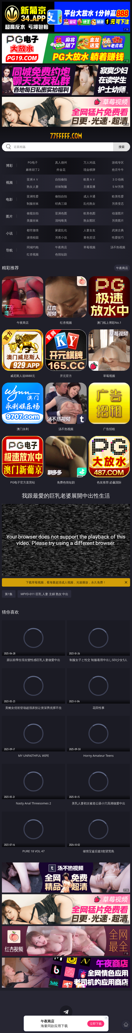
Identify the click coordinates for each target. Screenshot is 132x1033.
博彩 (9, 165)
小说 (9, 233)
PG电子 (33, 162)
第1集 (9, 594)
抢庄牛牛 (118, 170)
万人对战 (89, 162)
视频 (9, 182)
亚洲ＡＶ (33, 179)
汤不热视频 (117, 247)
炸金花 (61, 170)
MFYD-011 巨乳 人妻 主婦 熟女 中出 (44, 594)
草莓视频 (89, 247)
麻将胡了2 (32, 170)
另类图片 (118, 220)
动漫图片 (118, 213)
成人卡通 (89, 196)
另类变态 (118, 203)
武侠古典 (118, 230)
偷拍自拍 (61, 196)
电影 (9, 199)
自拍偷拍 (61, 179)
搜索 (122, 147)
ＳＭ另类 (118, 187)
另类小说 (61, 237)
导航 (9, 250)
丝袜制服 (61, 187)
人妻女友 (89, 230)
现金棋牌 (89, 170)
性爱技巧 (118, 237)
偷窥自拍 (33, 213)
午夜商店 (61, 247)
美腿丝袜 (33, 220)
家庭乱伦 (61, 230)
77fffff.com (66, 136)
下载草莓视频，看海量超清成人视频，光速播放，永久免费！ (77, 582)
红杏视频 (33, 254)
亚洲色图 (61, 213)
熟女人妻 (33, 187)
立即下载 (96, 1024)
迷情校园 (33, 237)
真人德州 (61, 162)
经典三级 (61, 203)
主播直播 (89, 187)
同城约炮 (33, 247)
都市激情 (33, 230)
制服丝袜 (33, 203)
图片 (9, 216)
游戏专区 (118, 162)
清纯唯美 (61, 220)
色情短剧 (61, 254)
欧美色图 (89, 213)
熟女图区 (89, 220)
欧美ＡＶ (89, 179)
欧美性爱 (118, 196)
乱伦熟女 (89, 203)
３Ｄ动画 (118, 179)
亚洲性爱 (33, 196)
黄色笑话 (89, 237)
